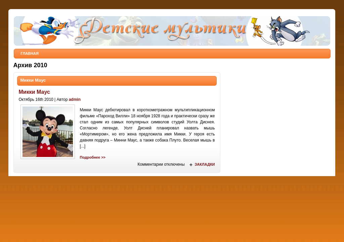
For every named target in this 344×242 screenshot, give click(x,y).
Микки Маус (33, 80)
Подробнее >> (92, 157)
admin (75, 99)
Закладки (205, 164)
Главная (30, 53)
